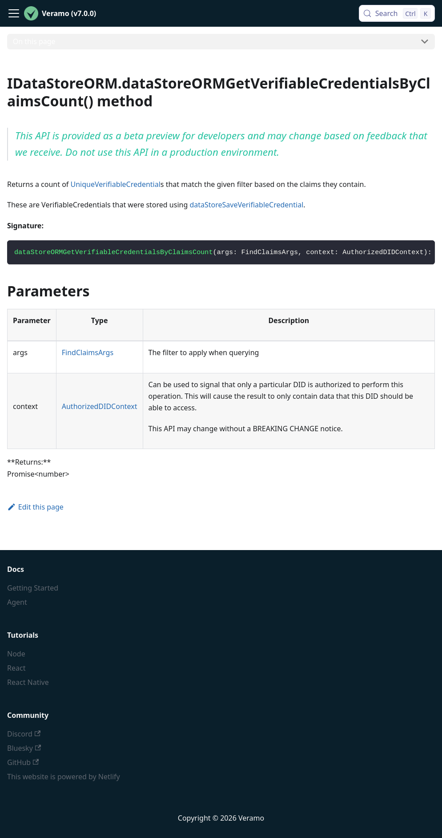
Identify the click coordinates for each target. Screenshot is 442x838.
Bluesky (24, 748)
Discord (23, 734)
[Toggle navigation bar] (13, 13)
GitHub (23, 762)
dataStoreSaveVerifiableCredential (246, 205)
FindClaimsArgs (87, 352)
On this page (34, 41)
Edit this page (35, 507)
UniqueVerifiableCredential (116, 184)
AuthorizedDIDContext (99, 406)
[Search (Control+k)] (397, 13)
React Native (28, 682)
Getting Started (32, 588)
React (16, 668)
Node (16, 654)
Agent (17, 602)
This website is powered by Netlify (63, 776)
